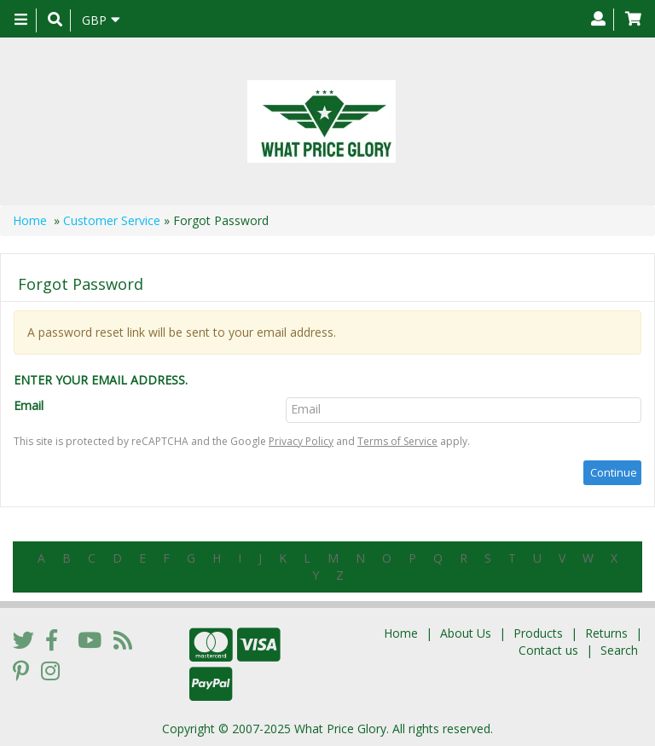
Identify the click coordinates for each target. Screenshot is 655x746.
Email (28, 405)
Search (619, 650)
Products (538, 633)
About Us (465, 633)
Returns (606, 633)
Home (30, 220)
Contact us (548, 650)
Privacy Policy (301, 441)
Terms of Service (397, 441)
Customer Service (111, 220)
